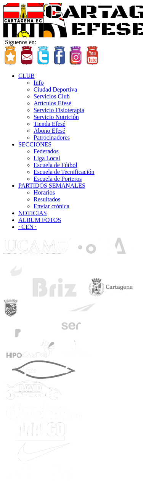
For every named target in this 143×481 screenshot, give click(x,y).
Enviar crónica (51, 206)
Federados (46, 151)
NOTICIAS (32, 213)
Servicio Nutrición (56, 117)
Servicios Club (52, 96)
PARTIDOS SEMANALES (51, 185)
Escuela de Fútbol (55, 165)
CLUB (26, 75)
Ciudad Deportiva (55, 89)
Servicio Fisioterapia (59, 110)
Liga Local (47, 158)
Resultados (47, 199)
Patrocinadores (52, 137)
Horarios (44, 192)
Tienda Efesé (49, 124)
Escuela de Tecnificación (64, 172)
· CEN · (27, 227)
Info (39, 82)
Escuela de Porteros (58, 178)
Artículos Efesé (52, 103)
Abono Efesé (49, 130)
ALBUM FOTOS (39, 220)
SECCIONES (34, 144)
